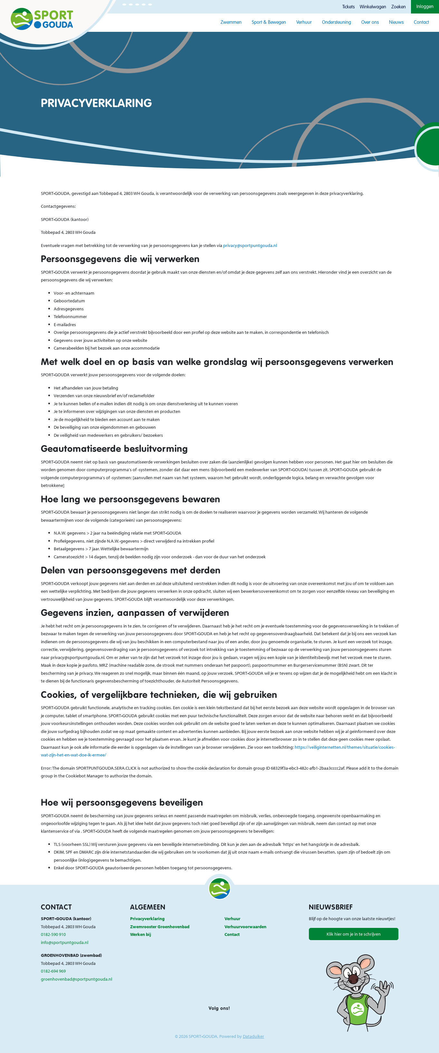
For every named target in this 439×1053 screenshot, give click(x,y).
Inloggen (425, 7)
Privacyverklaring (147, 918)
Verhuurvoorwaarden (245, 926)
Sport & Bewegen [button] (269, 22)
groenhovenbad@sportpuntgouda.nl (76, 979)
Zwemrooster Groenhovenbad (159, 926)
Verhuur (304, 22)
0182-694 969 (53, 971)
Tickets (348, 7)
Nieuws (396, 22)
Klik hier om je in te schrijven (354, 934)
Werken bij (140, 934)
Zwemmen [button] (231, 22)
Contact (421, 22)
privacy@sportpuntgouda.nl (250, 245)
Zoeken (398, 7)
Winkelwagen (373, 7)
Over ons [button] (370, 22)
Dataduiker (253, 1036)
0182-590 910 (53, 934)
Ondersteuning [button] (336, 22)
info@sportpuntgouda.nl (64, 942)
